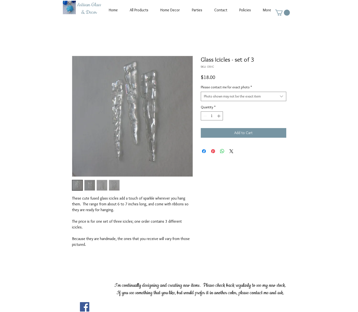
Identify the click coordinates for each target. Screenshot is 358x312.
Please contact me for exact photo (226, 87)
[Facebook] (84, 307)
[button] (282, 13)
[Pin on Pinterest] (213, 151)
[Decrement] (205, 116)
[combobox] (243, 96)
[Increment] (219, 116)
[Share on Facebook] (204, 151)
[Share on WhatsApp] (222, 151)
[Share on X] (231, 151)
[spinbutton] (212, 116)
